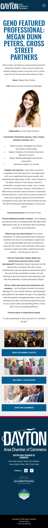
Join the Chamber (24, 408)
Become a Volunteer (24, 380)
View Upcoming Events (24, 353)
